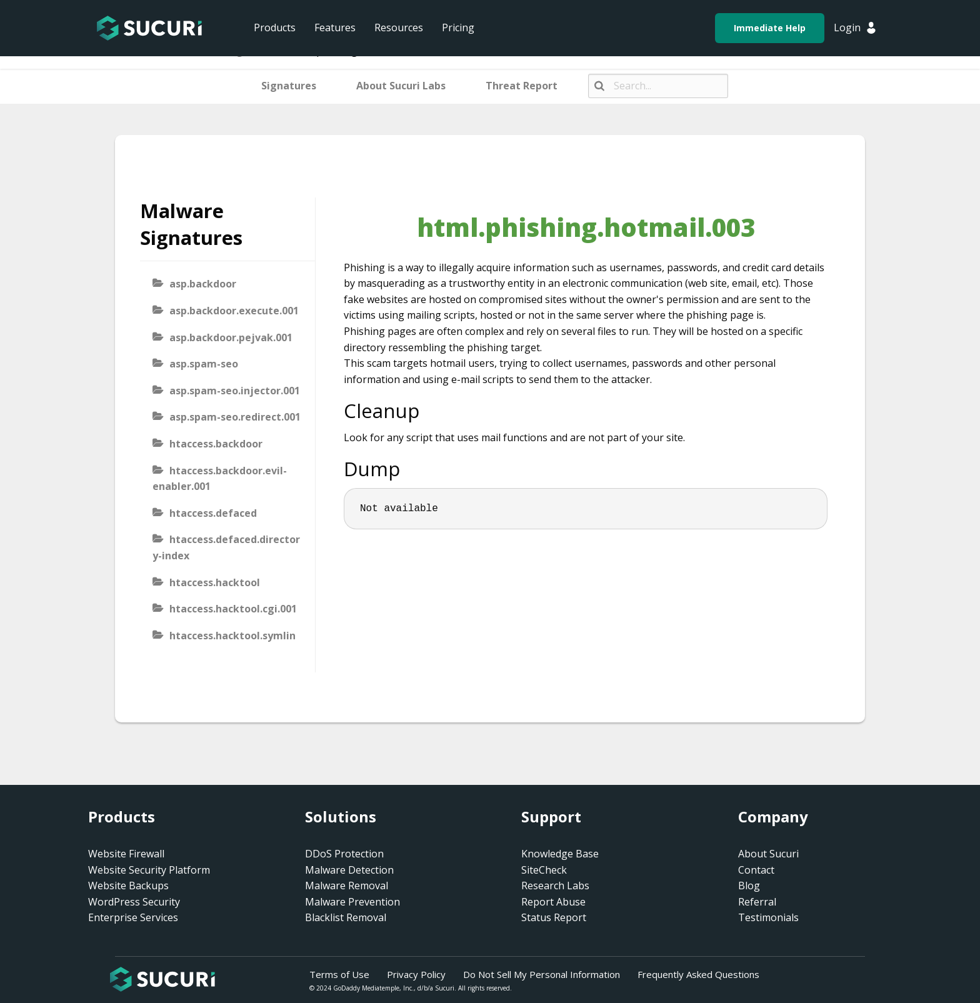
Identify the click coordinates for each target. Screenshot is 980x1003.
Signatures (288, 85)
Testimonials (768, 917)
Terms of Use (339, 974)
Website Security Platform (149, 870)
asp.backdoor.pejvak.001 (230, 337)
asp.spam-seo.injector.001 (234, 390)
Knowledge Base (560, 854)
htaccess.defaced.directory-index (226, 547)
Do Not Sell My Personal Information (541, 974)
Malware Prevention (352, 902)
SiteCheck (544, 870)
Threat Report (522, 85)
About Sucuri (768, 854)
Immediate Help (770, 28)
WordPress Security (134, 902)
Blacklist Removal (345, 917)
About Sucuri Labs (401, 85)
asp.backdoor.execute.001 (234, 310)
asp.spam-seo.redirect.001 (235, 417)
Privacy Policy (416, 974)
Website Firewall (126, 854)
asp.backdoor (202, 284)
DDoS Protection (344, 854)
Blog (749, 885)
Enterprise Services (133, 917)
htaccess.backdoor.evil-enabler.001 (219, 479)
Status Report (553, 917)
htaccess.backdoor (215, 444)
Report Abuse (553, 902)
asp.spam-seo (203, 364)
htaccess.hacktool (214, 582)
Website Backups (128, 885)
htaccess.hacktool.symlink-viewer (224, 644)
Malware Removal (346, 885)
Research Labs (555, 885)
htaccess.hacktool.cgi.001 (233, 609)
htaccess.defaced (213, 513)
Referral (757, 902)
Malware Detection (349, 870)
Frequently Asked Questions (698, 974)
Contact (756, 870)
